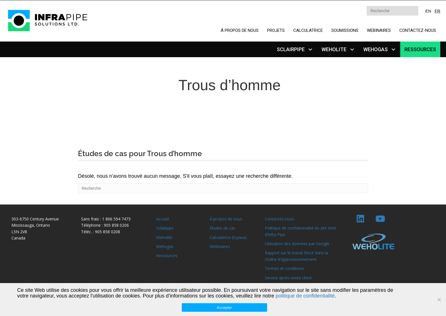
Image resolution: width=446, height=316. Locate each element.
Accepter (224, 307)
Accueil (162, 219)
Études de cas (222, 228)
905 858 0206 (116, 225)
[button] (310, 49)
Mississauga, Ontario (30, 225)
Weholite (164, 237)
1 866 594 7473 (116, 219)
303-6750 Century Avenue (35, 219)
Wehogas (165, 246)
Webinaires (220, 246)
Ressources (166, 255)
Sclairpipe (165, 228)
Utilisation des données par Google (297, 243)
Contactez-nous (279, 219)
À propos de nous (226, 219)
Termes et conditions (284, 268)
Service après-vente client (288, 277)
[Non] (439, 299)
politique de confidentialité (305, 296)
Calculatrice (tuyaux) (228, 237)
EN (428, 11)
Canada (18, 238)
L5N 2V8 (19, 231)
